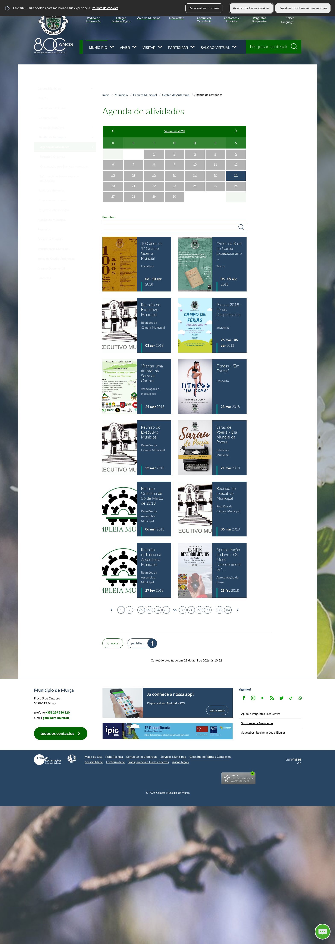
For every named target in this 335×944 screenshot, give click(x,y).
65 (166, 610)
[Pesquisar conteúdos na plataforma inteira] (295, 45)
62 (141, 610)
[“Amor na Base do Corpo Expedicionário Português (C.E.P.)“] (212, 264)
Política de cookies (105, 8)
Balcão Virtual (215, 48)
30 (174, 196)
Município (98, 48)
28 (133, 196)
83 (220, 610)
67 (183, 610)
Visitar (149, 48)
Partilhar (137, 643)
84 (228, 610)
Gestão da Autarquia (175, 95)
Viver (125, 48)
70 (208, 610)
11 (215, 164)
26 (236, 186)
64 (158, 610)
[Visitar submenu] (160, 47)
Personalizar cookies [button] (204, 8)
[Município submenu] (112, 47)
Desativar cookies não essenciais (303, 8)
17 (195, 175)
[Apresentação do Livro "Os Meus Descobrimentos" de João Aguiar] (212, 570)
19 (236, 175)
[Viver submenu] (134, 47)
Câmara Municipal (145, 95)
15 (154, 175)
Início (105, 95)
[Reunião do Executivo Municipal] (136, 325)
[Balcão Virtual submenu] (234, 47)
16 (174, 175)
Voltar (115, 643)
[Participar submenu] (192, 47)
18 (215, 175)
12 (236, 164)
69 (199, 610)
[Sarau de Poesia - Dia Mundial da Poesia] (212, 447)
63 (149, 610)
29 (154, 196)
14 (133, 175)
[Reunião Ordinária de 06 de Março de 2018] (136, 509)
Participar (178, 48)
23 (174, 186)
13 (113, 175)
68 (191, 610)
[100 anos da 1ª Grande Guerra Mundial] (136, 264)
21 (133, 186)
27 (113, 196)
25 (215, 186)
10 (195, 164)
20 (113, 186)
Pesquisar (108, 217)
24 (195, 186)
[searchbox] (273, 47)
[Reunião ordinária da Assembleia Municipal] (136, 570)
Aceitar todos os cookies (251, 8)
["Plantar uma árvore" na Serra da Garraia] (136, 386)
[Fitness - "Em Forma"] (212, 386)
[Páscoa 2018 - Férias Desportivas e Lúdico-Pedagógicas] (212, 325)
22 (154, 186)
